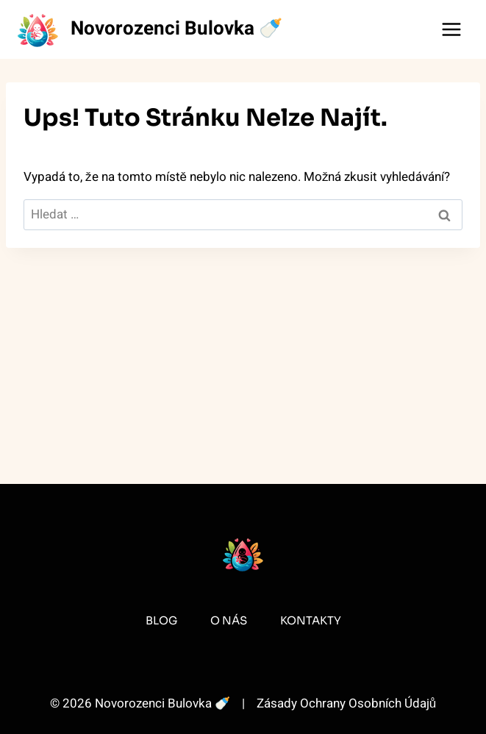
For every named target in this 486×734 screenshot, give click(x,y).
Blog (161, 620)
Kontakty (310, 620)
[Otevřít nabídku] (451, 29)
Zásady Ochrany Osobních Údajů (346, 703)
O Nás (228, 620)
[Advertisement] (243, 357)
